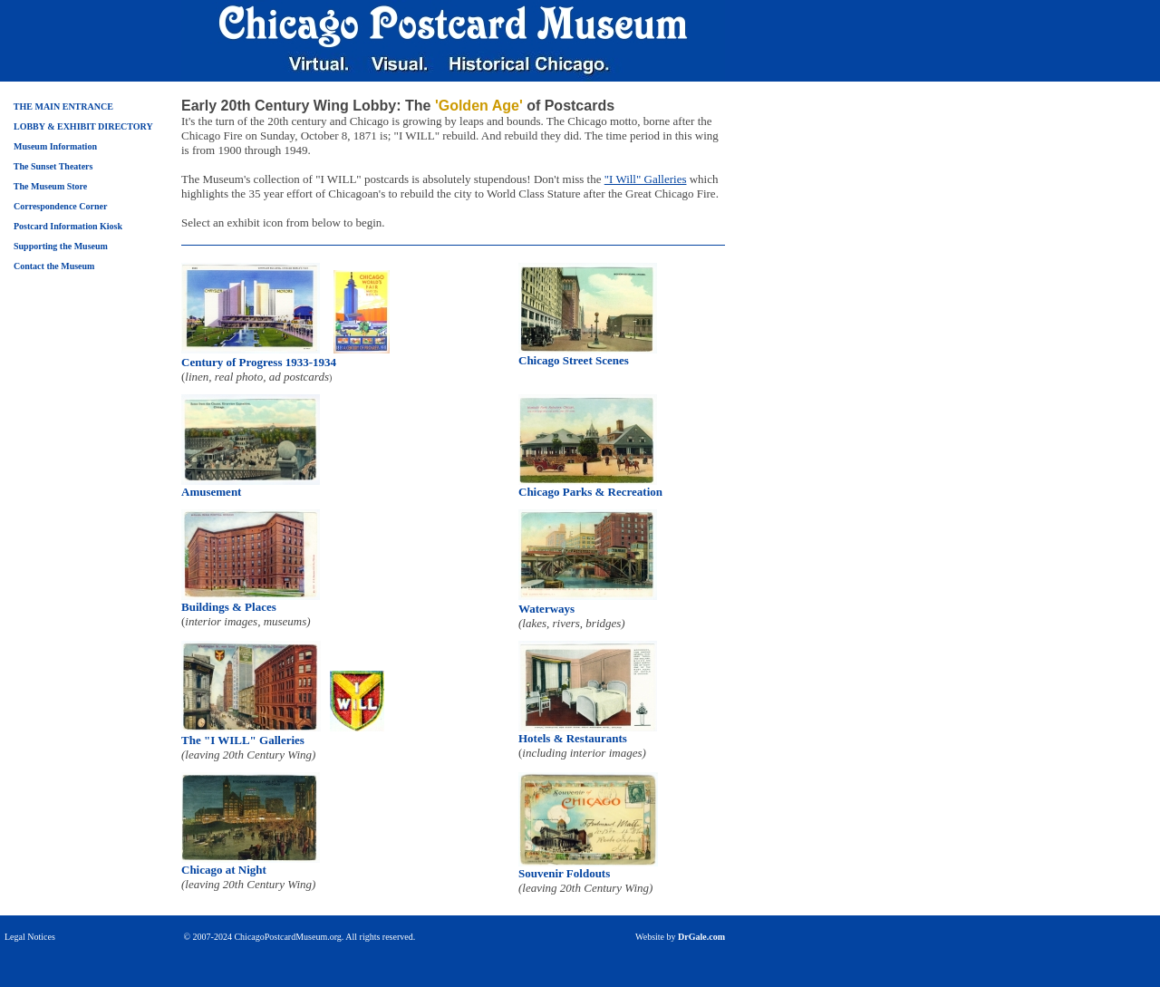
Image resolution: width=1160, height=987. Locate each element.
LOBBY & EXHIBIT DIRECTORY (83, 126)
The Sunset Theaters (53, 166)
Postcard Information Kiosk (68, 226)
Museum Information (55, 146)
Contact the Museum (54, 266)
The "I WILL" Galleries (242, 740)
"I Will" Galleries (645, 179)
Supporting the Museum (61, 246)
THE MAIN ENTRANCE (63, 106)
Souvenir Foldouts (564, 873)
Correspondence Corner (60, 206)
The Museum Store (50, 186)
